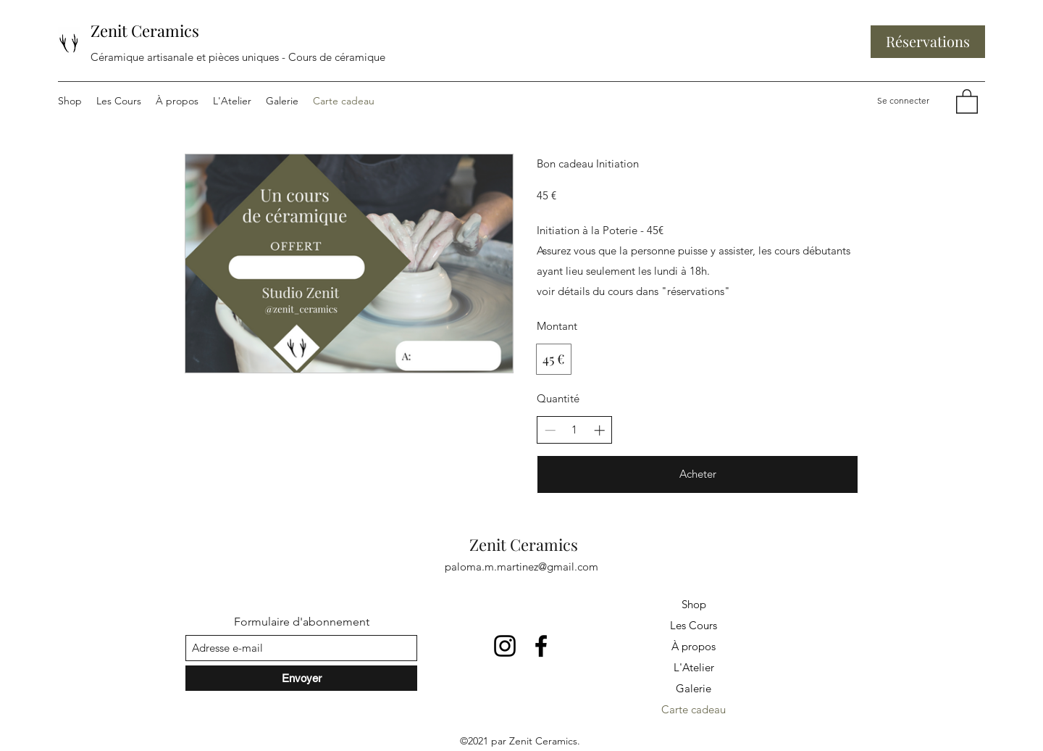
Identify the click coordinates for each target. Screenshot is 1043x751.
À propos (693, 646)
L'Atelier (694, 667)
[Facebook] (541, 645)
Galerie (693, 688)
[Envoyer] (301, 678)
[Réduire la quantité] (550, 430)
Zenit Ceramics (145, 30)
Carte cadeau (693, 709)
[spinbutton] (574, 430)
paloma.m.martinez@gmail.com (521, 566)
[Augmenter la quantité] (599, 430)
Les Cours (693, 625)
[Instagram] (504, 645)
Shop (694, 604)
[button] (967, 101)
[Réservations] (928, 41)
